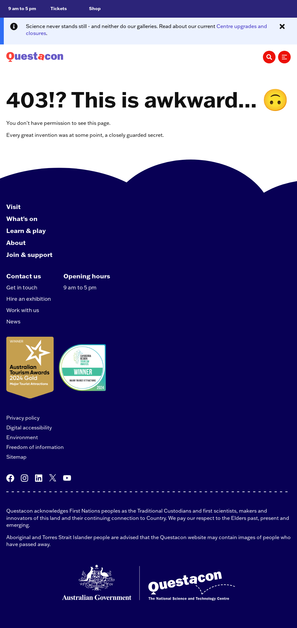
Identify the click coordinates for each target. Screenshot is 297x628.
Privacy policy (22, 418)
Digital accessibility (29, 427)
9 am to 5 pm (80, 287)
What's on (22, 218)
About (16, 242)
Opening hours (86, 276)
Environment (22, 437)
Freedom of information (35, 447)
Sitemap (16, 457)
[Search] (269, 57)
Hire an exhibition (28, 298)
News (13, 321)
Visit (13, 206)
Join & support (29, 254)
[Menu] (284, 57)
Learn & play (26, 230)
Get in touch (21, 287)
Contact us (23, 276)
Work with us (22, 310)
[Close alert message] (282, 26)
